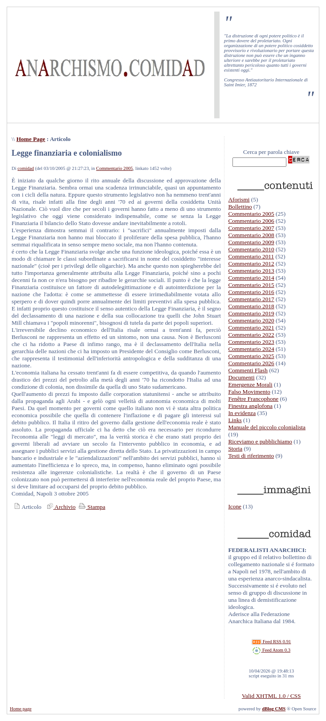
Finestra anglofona (250, 406)
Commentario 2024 (251, 349)
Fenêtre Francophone (253, 398)
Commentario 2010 (251, 249)
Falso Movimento (249, 391)
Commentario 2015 (251, 285)
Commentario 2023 (251, 341)
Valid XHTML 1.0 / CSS (271, 696)
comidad (25, 168)
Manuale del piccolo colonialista (267, 427)
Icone (234, 506)
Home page (21, 708)
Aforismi (238, 199)
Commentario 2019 (251, 313)
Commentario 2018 (251, 306)
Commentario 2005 (114, 168)
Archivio (60, 506)
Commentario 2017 (251, 299)
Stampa (91, 506)
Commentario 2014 (251, 277)
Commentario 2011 (251, 256)
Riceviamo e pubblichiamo (260, 441)
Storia (235, 448)
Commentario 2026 (251, 363)
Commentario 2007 (251, 228)
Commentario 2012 (251, 263)
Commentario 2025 (251, 356)
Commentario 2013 (251, 270)
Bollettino (240, 206)
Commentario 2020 (251, 320)
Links (234, 420)
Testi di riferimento (251, 455)
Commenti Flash (248, 370)
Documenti (241, 377)
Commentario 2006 (251, 221)
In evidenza (242, 413)
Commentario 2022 (251, 334)
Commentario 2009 (251, 242)
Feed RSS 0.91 (271, 641)
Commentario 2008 (251, 235)
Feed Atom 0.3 (271, 650)
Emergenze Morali (250, 384)
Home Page (30, 139)
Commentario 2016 (251, 292)
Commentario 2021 (251, 327)
